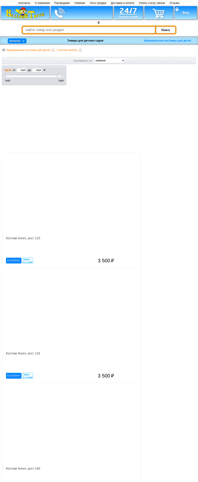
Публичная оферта (124, 470)
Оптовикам (79, 450)
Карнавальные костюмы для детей (167, 40)
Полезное (78, 456)
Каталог (77, 467)
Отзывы (174, 3)
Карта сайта (79, 461)
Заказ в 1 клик (92, 148)
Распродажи (62, 3)
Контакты (24, 3)
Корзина (40, 450)
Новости (77, 445)
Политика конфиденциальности (131, 466)
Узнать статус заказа (152, 3)
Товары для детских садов (85, 40)
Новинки (79, 3)
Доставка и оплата (122, 3)
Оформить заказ (178, 425)
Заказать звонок (46, 456)
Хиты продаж (98, 3)
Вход (185, 12)
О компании (42, 3)
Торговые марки (82, 439)
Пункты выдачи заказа (87, 473)
